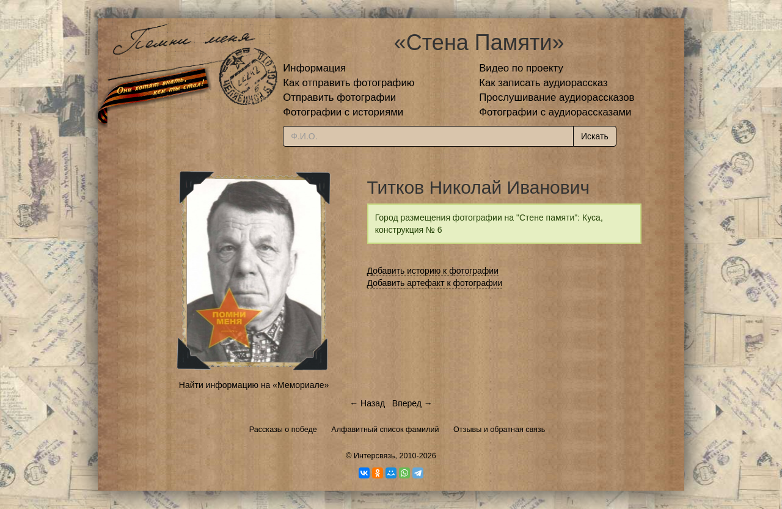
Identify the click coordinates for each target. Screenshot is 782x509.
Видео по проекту (521, 68)
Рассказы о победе (283, 429)
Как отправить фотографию (348, 83)
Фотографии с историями (343, 112)
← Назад (367, 403)
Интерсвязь (374, 456)
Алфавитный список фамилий (385, 429)
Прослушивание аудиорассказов (556, 97)
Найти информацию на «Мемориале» (254, 385)
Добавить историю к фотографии (433, 271)
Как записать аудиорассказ (543, 83)
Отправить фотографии (339, 97)
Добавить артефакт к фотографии (435, 283)
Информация (314, 68)
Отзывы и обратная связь (499, 429)
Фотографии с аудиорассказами (555, 112)
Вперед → (412, 403)
